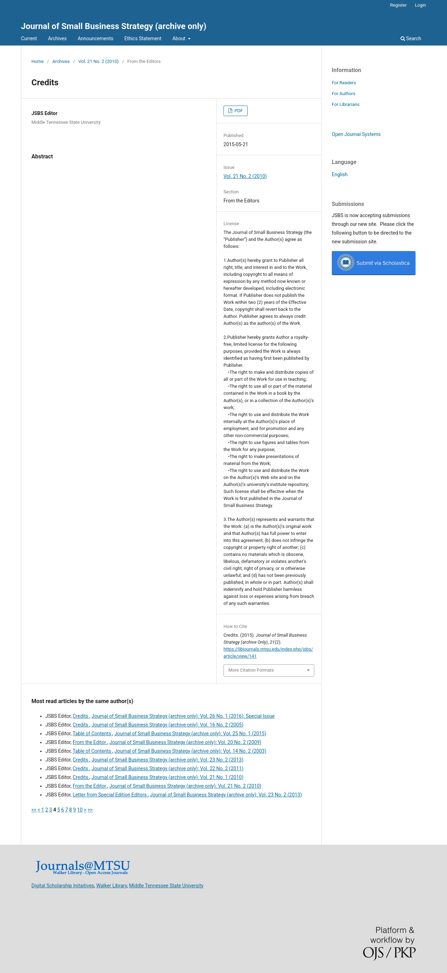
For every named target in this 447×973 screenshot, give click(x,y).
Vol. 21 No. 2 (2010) (99, 61)
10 (80, 810)
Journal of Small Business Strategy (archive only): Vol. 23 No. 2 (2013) (167, 760)
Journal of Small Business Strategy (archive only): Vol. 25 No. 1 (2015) (190, 733)
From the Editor (90, 742)
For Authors (344, 93)
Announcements (95, 38)
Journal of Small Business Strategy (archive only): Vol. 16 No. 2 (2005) (167, 725)
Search (411, 38)
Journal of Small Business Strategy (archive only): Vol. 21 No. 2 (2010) (185, 786)
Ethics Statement (142, 38)
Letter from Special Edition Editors (110, 794)
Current (29, 38)
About (180, 38)
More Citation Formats (251, 670)
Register (398, 5)
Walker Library (111, 885)
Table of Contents (92, 733)
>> (90, 810)
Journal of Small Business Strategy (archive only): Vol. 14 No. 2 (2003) (190, 751)
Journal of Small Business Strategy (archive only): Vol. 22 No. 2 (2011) (167, 768)
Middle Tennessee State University (166, 885)
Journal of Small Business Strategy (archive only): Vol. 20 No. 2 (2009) (185, 742)
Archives (57, 38)
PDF (238, 110)
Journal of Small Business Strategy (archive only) (113, 26)
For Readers (344, 82)
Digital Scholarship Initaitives (62, 885)
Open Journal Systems (356, 134)
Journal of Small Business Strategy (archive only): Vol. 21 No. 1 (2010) (167, 777)
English (339, 174)
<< (33, 810)
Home (37, 61)
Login (420, 5)
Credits (81, 716)
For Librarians (345, 104)
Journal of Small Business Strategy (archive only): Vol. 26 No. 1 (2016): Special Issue (182, 716)
